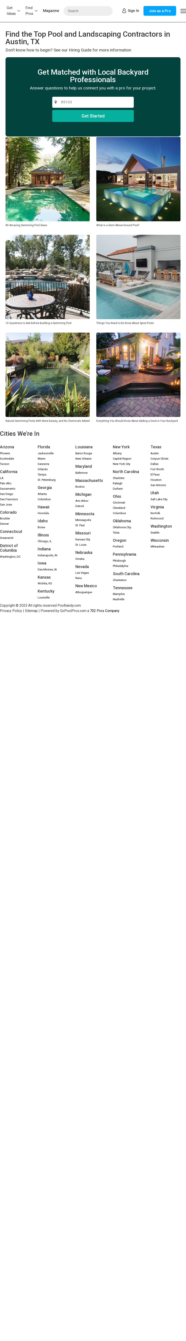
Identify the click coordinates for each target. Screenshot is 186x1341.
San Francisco (9, 499)
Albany (117, 453)
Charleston (119, 580)
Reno (78, 578)
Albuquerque (83, 592)
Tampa (42, 474)
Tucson (4, 464)
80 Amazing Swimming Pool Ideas (26, 225)
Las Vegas (82, 572)
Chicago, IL (45, 541)
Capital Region (122, 458)
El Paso (155, 474)
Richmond (157, 518)
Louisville (44, 597)
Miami (41, 458)
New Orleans (83, 458)
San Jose (6, 504)
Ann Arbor (81, 500)
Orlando (43, 469)
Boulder (5, 518)
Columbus (44, 499)
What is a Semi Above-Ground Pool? (117, 225)
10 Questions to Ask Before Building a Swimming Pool (38, 323)
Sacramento (7, 488)
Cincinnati (119, 502)
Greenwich (6, 538)
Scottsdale (7, 458)
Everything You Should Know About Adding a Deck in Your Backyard (137, 420)
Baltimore (81, 472)
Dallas (154, 464)
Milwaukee (157, 546)
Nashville (118, 599)
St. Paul (80, 525)
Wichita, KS (45, 583)
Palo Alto (5, 483)
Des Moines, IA (47, 569)
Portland (118, 546)
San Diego (6, 494)
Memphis (119, 594)
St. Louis (80, 544)
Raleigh (117, 483)
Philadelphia (120, 566)
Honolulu (43, 513)
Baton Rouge (83, 453)
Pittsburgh (119, 560)
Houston (156, 479)
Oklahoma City (122, 527)
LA (2, 478)
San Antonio (158, 485)
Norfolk (155, 513)
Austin (155, 453)
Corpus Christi (159, 458)
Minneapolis (83, 520)
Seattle (155, 532)
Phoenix (5, 453)
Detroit (79, 506)
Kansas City (82, 539)
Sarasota (43, 464)
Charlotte (118, 478)
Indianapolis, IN (47, 555)
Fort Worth (157, 469)
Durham (118, 488)
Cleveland (119, 508)
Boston (80, 486)
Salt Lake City (159, 499)
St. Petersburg (47, 479)
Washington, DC (10, 556)
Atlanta (42, 494)
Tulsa (116, 532)
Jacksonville (46, 453)
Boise (41, 527)
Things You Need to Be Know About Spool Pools (125, 323)
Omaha (79, 559)
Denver (4, 523)
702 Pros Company (104, 611)
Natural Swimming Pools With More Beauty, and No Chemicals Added (48, 420)
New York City (121, 464)
